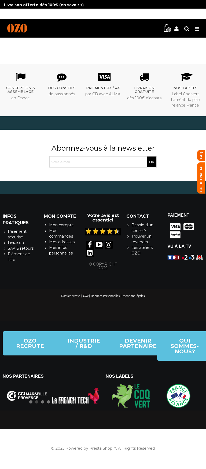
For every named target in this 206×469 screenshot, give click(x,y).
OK (151, 162)
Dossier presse (70, 296)
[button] (30, 343)
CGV (86, 296)
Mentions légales (134, 296)
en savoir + (71, 4)
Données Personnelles (105, 296)
